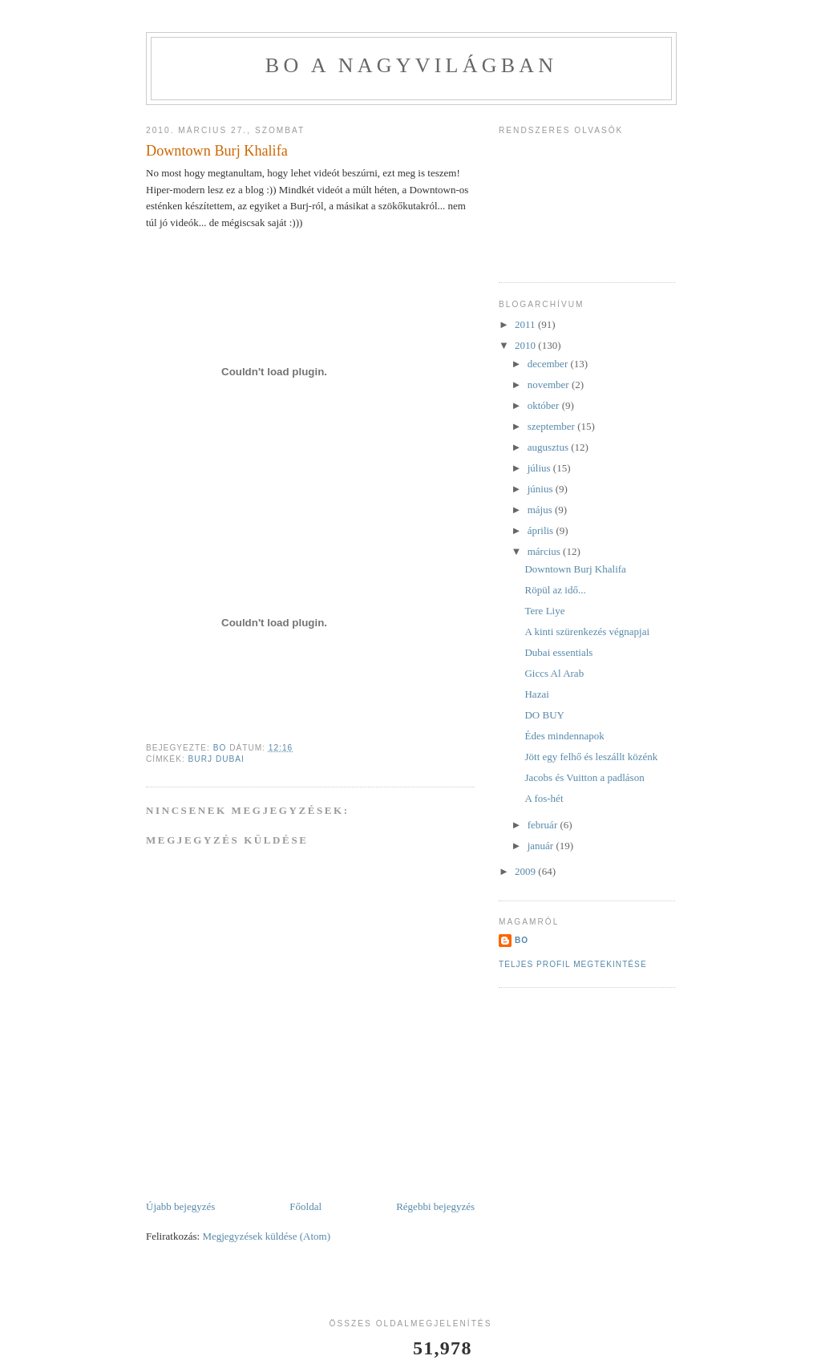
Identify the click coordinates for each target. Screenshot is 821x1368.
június (542, 489)
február (544, 825)
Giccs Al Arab (554, 673)
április (542, 530)
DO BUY (544, 715)
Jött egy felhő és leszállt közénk (590, 757)
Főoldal (305, 1206)
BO (521, 940)
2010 (526, 345)
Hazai (536, 694)
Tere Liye (544, 611)
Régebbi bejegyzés (435, 1206)
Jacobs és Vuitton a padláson (584, 777)
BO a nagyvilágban (411, 65)
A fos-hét (543, 798)
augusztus (550, 447)
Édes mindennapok (564, 736)
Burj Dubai (216, 759)
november (550, 384)
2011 (526, 324)
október (545, 405)
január (542, 846)
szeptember (552, 426)
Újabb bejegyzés (180, 1206)
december (549, 364)
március (545, 551)
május (541, 510)
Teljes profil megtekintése (573, 964)
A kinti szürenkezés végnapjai (586, 631)
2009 (526, 871)
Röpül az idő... (554, 590)
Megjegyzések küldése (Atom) (266, 1236)
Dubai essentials (558, 652)
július (540, 468)
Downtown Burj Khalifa (574, 569)
